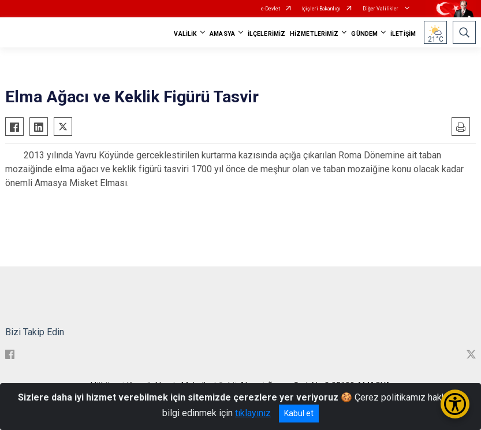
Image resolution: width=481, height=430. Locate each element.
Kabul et (299, 413)
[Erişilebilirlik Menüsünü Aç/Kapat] (455, 404)
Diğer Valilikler (381, 9)
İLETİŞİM (403, 34)
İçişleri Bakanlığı (321, 9)
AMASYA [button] (222, 34)
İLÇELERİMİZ (266, 34)
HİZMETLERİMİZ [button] (314, 34)
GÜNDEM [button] (364, 34)
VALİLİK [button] (185, 34)
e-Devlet (270, 9)
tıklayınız (253, 412)
